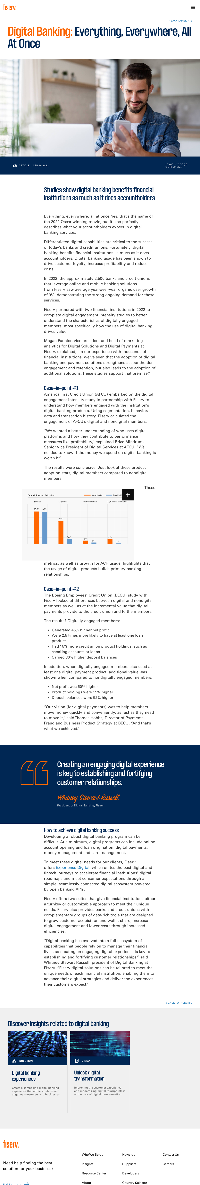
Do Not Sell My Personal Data (81, 1179)
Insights (87, 1110)
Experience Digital (72, 813)
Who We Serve (92, 1101)
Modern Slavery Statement (101, 1168)
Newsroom (130, 1101)
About (86, 1129)
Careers (168, 1110)
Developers (130, 1119)
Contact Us (171, 1101)
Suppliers (129, 1110)
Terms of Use (144, 1163)
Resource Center (94, 1119)
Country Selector (134, 1129)
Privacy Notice (92, 1158)
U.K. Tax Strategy (94, 1163)
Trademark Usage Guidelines (156, 1158)
